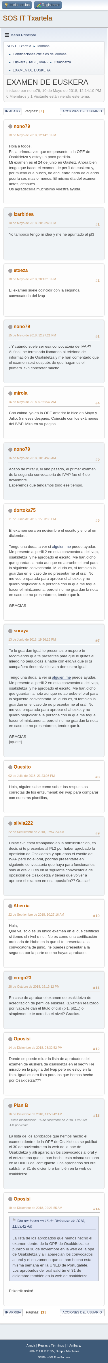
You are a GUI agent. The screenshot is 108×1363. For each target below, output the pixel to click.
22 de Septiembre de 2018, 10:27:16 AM (36, 914)
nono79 (22, 126)
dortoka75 (24, 510)
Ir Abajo (12, 111)
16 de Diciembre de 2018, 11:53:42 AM (35, 1114)
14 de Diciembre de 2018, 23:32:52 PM (35, 1047)
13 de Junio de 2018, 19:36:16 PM (32, 639)
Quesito (22, 766)
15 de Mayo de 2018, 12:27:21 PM (32, 335)
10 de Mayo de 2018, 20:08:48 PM (32, 223)
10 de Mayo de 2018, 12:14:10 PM (32, 135)
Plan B (21, 1105)
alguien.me (61, 546)
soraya (21, 630)
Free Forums (62, 1357)
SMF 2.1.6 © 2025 (41, 1351)
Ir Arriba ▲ (74, 1345)
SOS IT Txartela (27, 18)
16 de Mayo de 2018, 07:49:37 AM (32, 402)
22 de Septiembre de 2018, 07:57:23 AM (36, 832)
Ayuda (30, 1345)
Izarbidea (23, 214)
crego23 (22, 977)
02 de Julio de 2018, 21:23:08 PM (31, 775)
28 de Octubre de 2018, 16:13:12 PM (33, 986)
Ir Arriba (13, 1312)
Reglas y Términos (51, 1345)
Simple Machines (67, 1351)
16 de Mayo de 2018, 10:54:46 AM (32, 458)
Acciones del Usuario (82, 111)
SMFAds (43, 1357)
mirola (20, 393)
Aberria (22, 905)
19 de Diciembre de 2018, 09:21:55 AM (35, 1207)
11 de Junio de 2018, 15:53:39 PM (32, 519)
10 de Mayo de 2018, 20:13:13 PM (32, 279)
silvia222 (23, 823)
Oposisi (22, 1038)
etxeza (21, 270)
